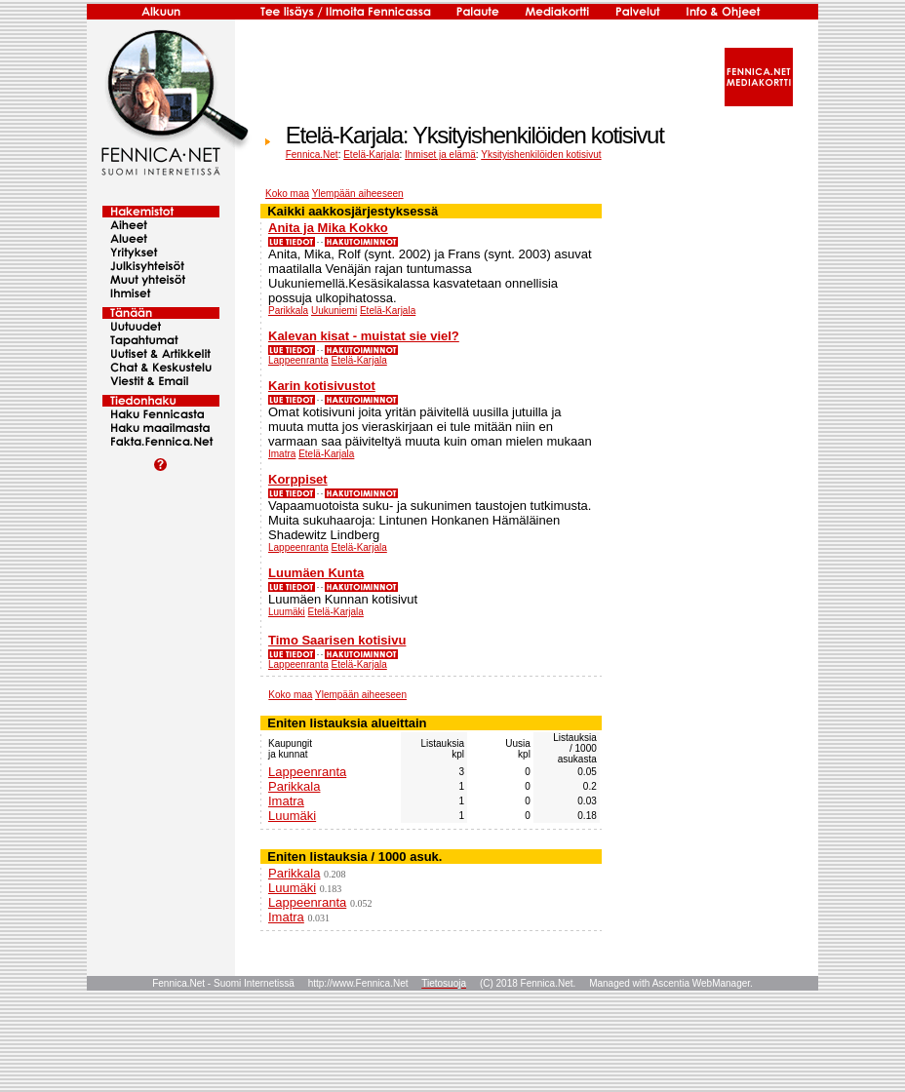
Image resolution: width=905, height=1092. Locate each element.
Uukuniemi (334, 310)
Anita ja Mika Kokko (328, 227)
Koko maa (287, 193)
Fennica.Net (312, 154)
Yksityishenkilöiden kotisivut (541, 154)
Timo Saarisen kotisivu (337, 640)
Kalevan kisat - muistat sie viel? (363, 336)
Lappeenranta (298, 360)
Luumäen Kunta (316, 573)
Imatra (281, 453)
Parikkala (288, 310)
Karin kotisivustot (321, 385)
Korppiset (298, 479)
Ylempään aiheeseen (358, 193)
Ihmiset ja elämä (440, 154)
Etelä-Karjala (371, 154)
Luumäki (286, 611)
